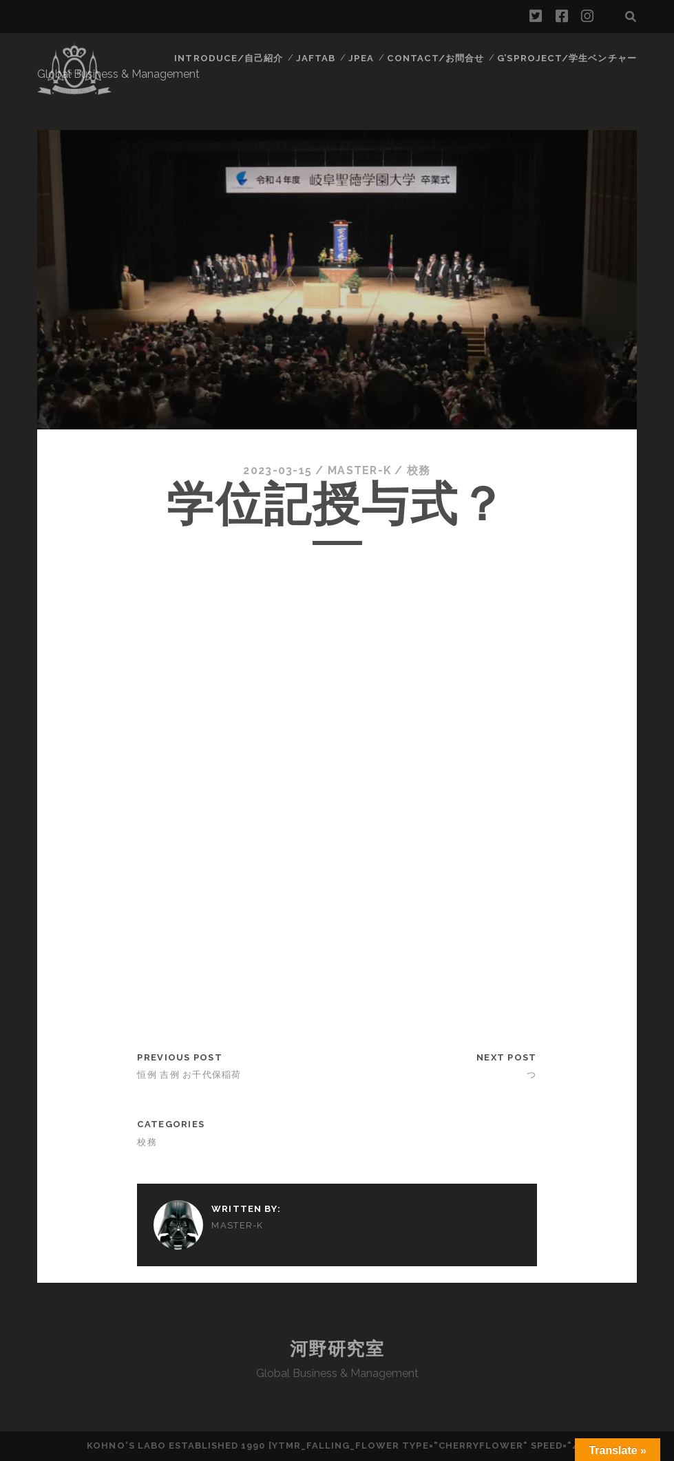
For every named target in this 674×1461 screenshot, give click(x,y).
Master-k (359, 470)
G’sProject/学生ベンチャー (568, 58)
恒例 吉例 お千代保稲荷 (189, 1074)
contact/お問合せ (438, 58)
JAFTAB (318, 58)
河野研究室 (337, 1349)
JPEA (363, 58)
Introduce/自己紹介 (231, 58)
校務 (420, 470)
